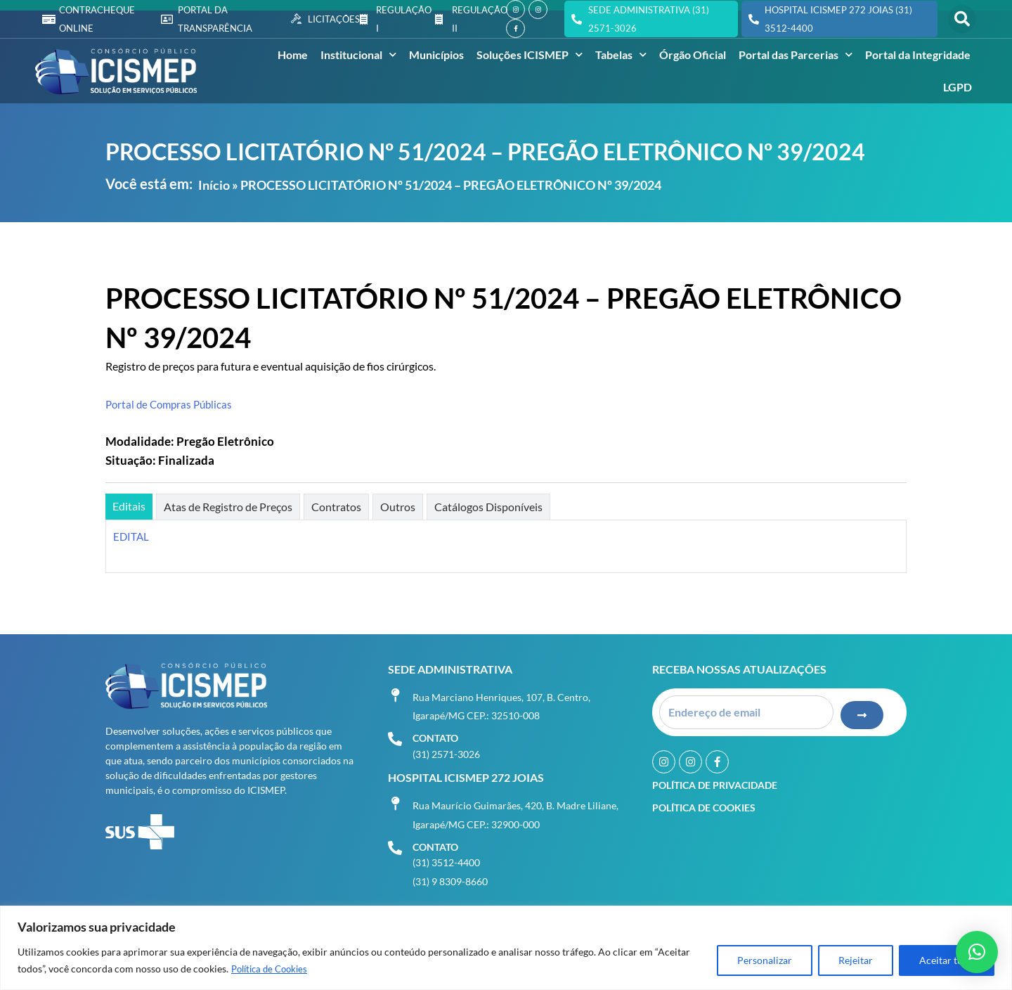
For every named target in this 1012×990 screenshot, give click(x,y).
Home (293, 54)
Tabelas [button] (621, 54)
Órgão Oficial (692, 54)
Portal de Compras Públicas (172, 404)
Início (214, 185)
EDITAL (131, 536)
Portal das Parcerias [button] (795, 54)
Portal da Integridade (918, 54)
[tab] (129, 507)
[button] (962, 19)
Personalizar (764, 961)
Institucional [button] (358, 54)
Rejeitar (855, 961)
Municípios (436, 54)
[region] (506, 948)
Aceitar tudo (946, 961)
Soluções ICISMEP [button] (529, 54)
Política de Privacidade (714, 781)
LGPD (957, 87)
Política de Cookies (273, 969)
